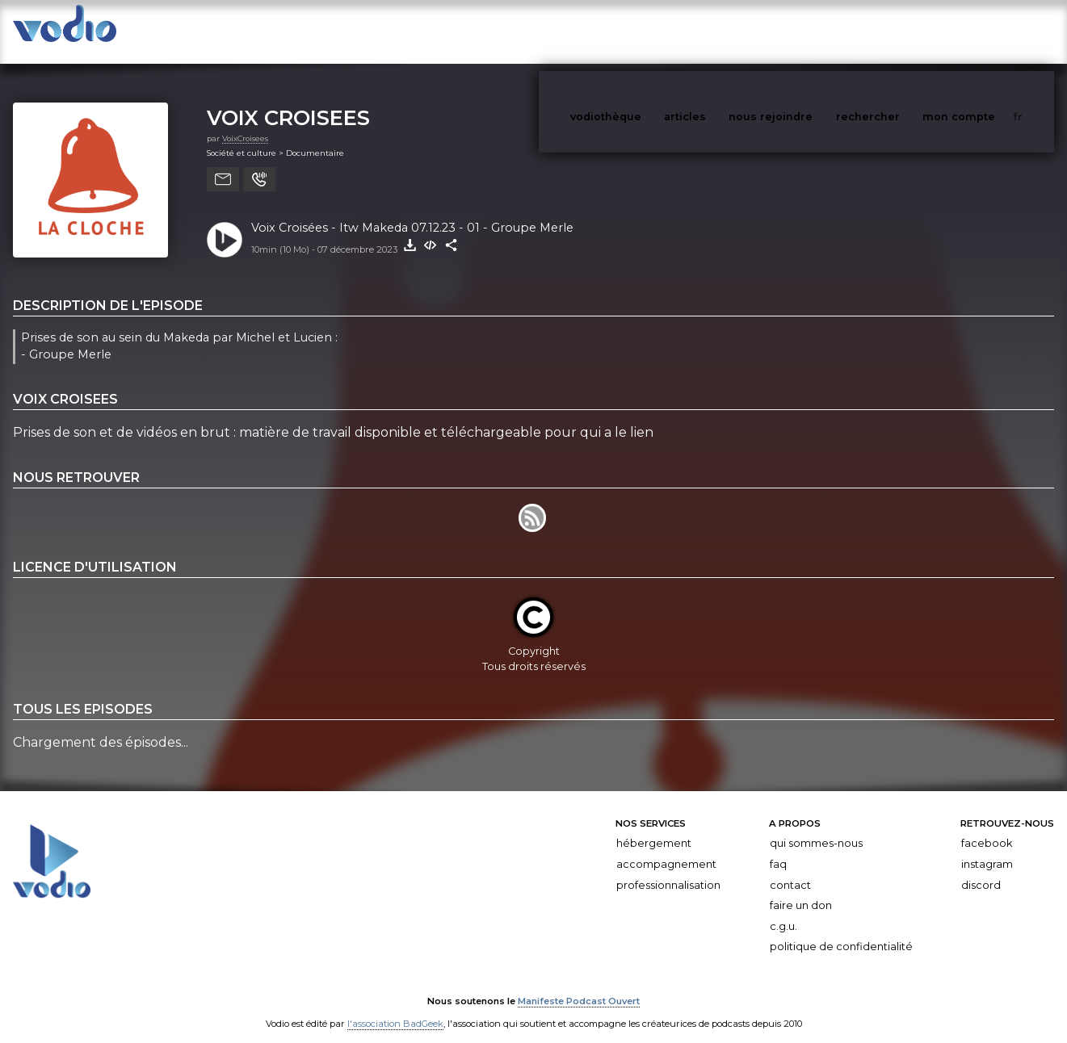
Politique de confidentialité (841, 930)
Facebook (986, 827)
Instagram (987, 848)
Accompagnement (666, 848)
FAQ (778, 848)
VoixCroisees (245, 122)
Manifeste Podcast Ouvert (579, 985)
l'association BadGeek (395, 1007)
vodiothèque (644, 31)
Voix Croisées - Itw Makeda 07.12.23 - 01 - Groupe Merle (412, 211)
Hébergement (653, 827)
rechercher (898, 31)
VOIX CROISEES (288, 101)
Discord (981, 869)
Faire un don (801, 889)
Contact (790, 869)
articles (721, 31)
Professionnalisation (668, 869)
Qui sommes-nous (816, 827)
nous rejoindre (804, 31)
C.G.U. (783, 910)
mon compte (985, 31)
